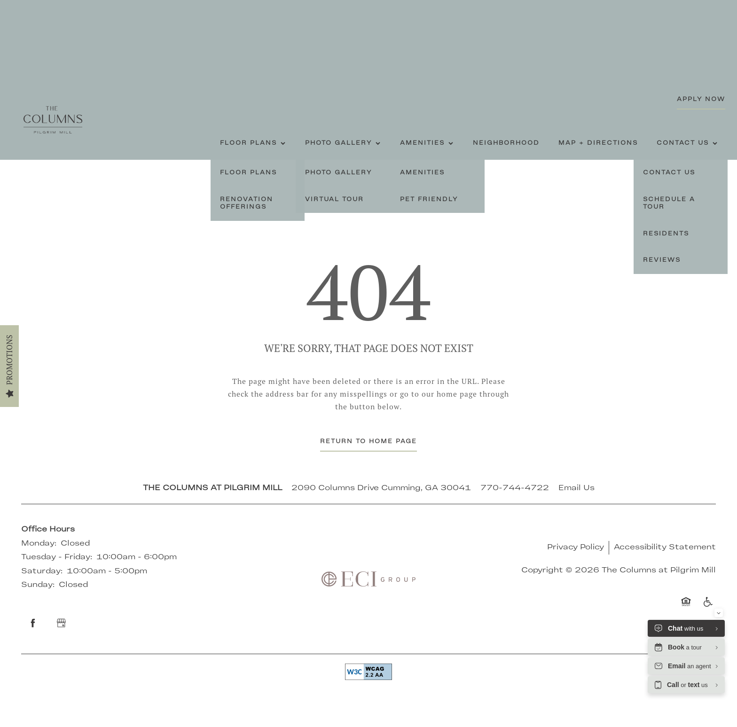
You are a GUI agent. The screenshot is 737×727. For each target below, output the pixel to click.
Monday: (38, 543)
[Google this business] (61, 623)
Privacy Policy (575, 547)
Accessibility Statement (665, 547)
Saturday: (42, 571)
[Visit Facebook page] (33, 623)
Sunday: (38, 585)
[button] (701, 100)
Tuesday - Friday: (56, 557)
